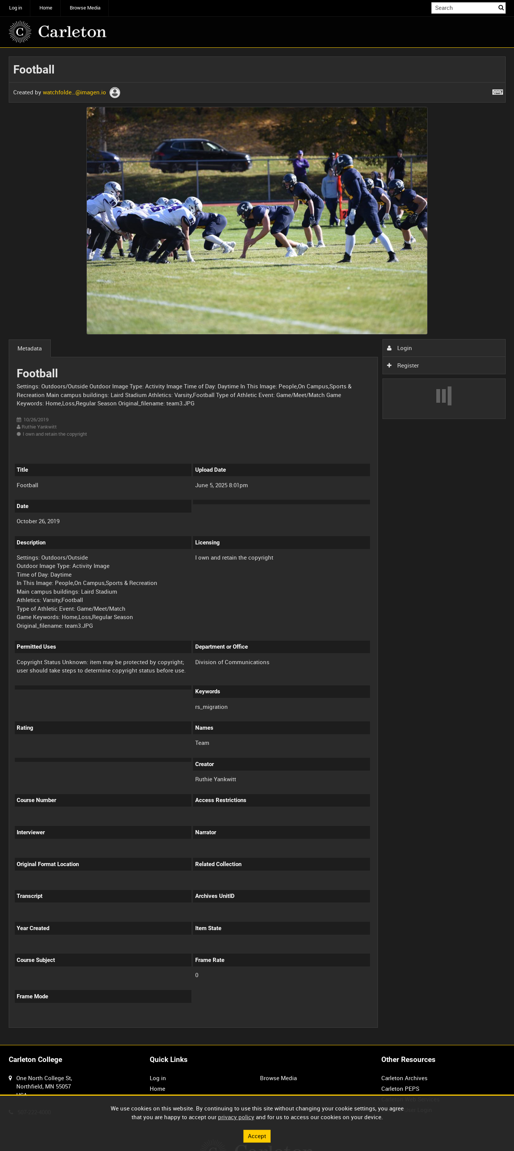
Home (45, 8)
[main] (257, 546)
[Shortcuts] (497, 91)
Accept (257, 1136)
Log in (15, 8)
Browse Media (85, 8)
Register (403, 365)
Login (399, 348)
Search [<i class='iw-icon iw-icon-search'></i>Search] (501, 7)
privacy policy (236, 1117)
